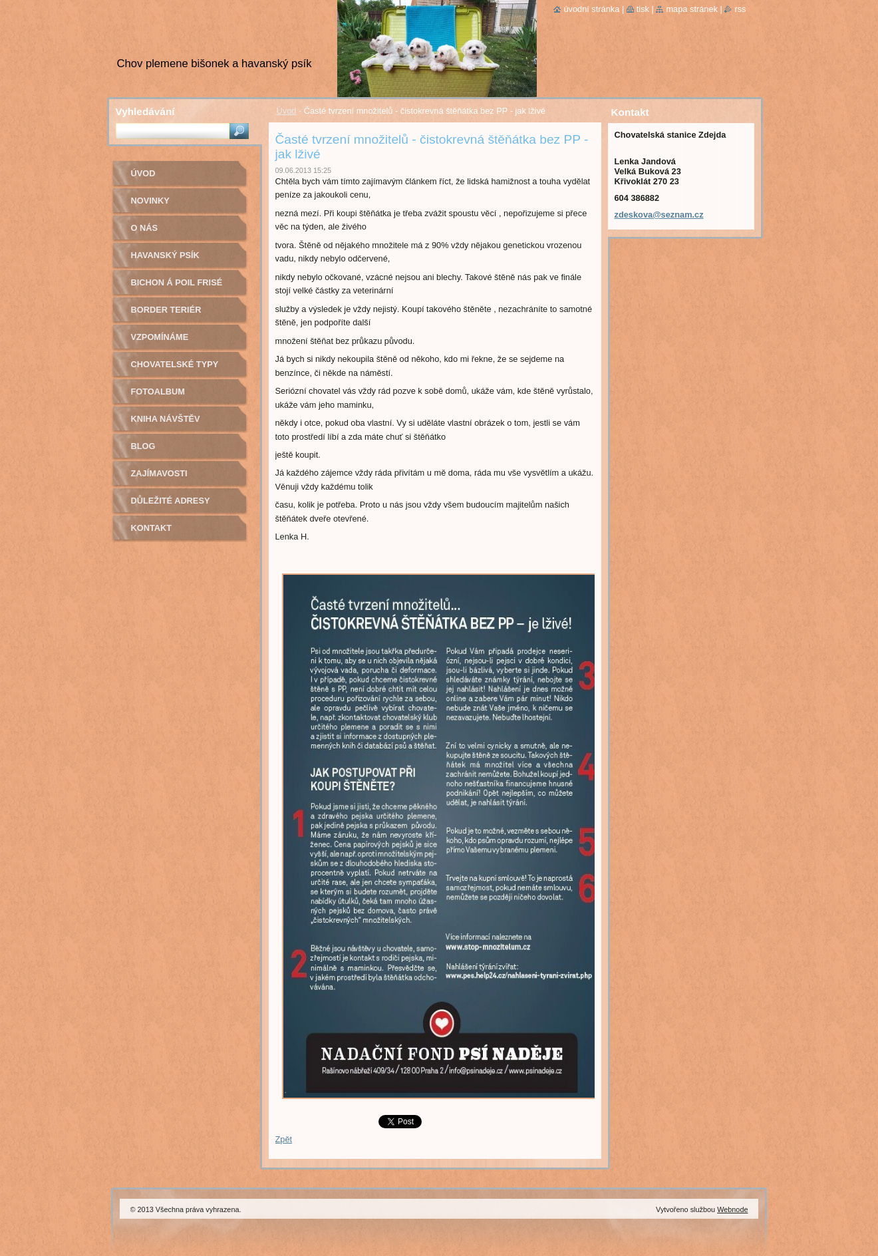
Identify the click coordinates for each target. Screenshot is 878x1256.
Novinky (150, 201)
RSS (740, 9)
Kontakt (151, 528)
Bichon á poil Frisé (177, 282)
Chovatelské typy (175, 364)
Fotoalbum (158, 391)
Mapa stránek (692, 9)
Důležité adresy (170, 501)
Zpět (284, 1139)
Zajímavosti (159, 473)
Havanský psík (165, 255)
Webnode (732, 1209)
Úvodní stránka (591, 9)
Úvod (287, 111)
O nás (144, 228)
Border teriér (166, 310)
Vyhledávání (145, 111)
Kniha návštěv (165, 419)
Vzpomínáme (160, 337)
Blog (143, 446)
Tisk (643, 9)
